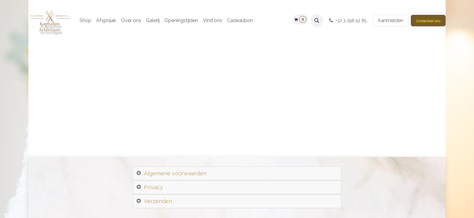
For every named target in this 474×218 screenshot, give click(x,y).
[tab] (237, 173)
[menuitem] (85, 21)
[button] (316, 20)
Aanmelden (390, 20)
